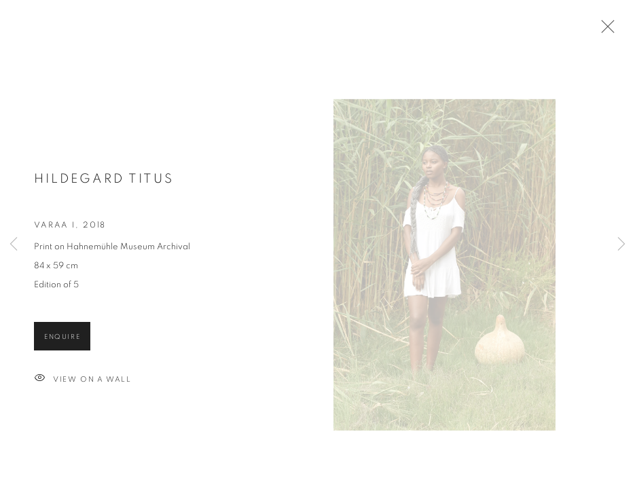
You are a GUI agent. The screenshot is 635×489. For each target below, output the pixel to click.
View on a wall (83, 390)
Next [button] (621, 244)
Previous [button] (13, 244)
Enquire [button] (62, 347)
